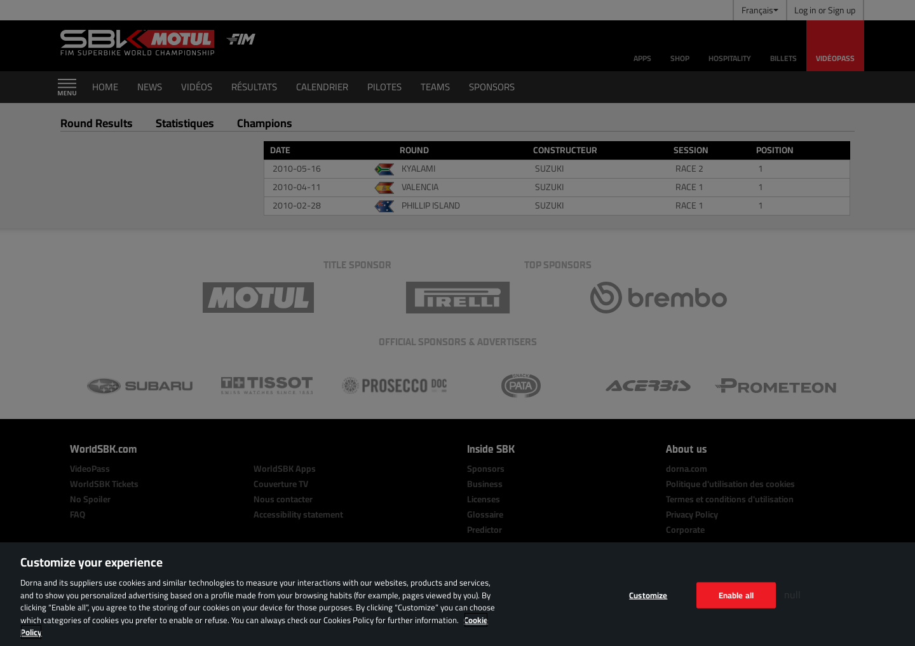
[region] (457, 594)
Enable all (736, 594)
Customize (648, 594)
